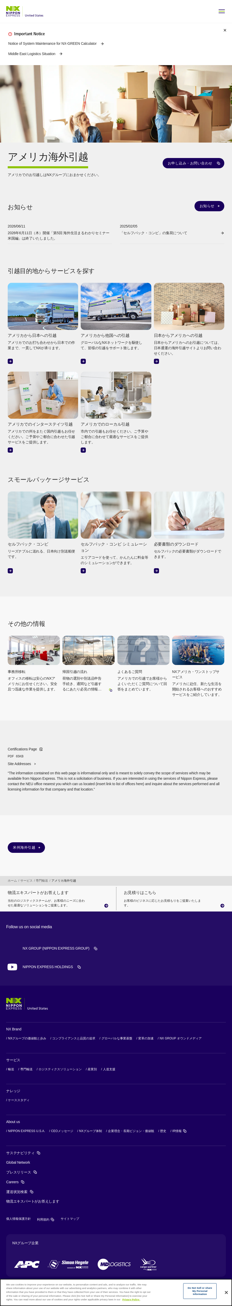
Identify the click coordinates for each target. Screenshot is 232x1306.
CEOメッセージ (62, 1131)
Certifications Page (25, 753)
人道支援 (109, 1069)
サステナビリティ (23, 1153)
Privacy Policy (131, 1299)
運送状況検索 (20, 1192)
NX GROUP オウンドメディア (180, 1038)
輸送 (11, 1069)
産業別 (92, 1069)
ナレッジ (13, 1091)
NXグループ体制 (90, 1131)
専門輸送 (42, 880)
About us (13, 1122)
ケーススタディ (19, 1100)
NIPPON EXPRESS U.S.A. (26, 1131)
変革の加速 (146, 1038)
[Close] (226, 1292)
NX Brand (13, 1029)
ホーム (12, 880)
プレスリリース (21, 1172)
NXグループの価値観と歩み (27, 1038)
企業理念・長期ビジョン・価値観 (131, 1131)
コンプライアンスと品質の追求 (73, 1038)
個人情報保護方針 (18, 1219)
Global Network (18, 1162)
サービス (26, 880)
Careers (15, 1182)
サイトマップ (70, 1219)
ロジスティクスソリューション (60, 1069)
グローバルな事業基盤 (116, 1038)
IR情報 (179, 1131)
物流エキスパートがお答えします (32, 1201)
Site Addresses (19, 764)
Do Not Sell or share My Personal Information (200, 1291)
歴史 (163, 1131)
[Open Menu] (222, 11)
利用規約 (45, 1219)
